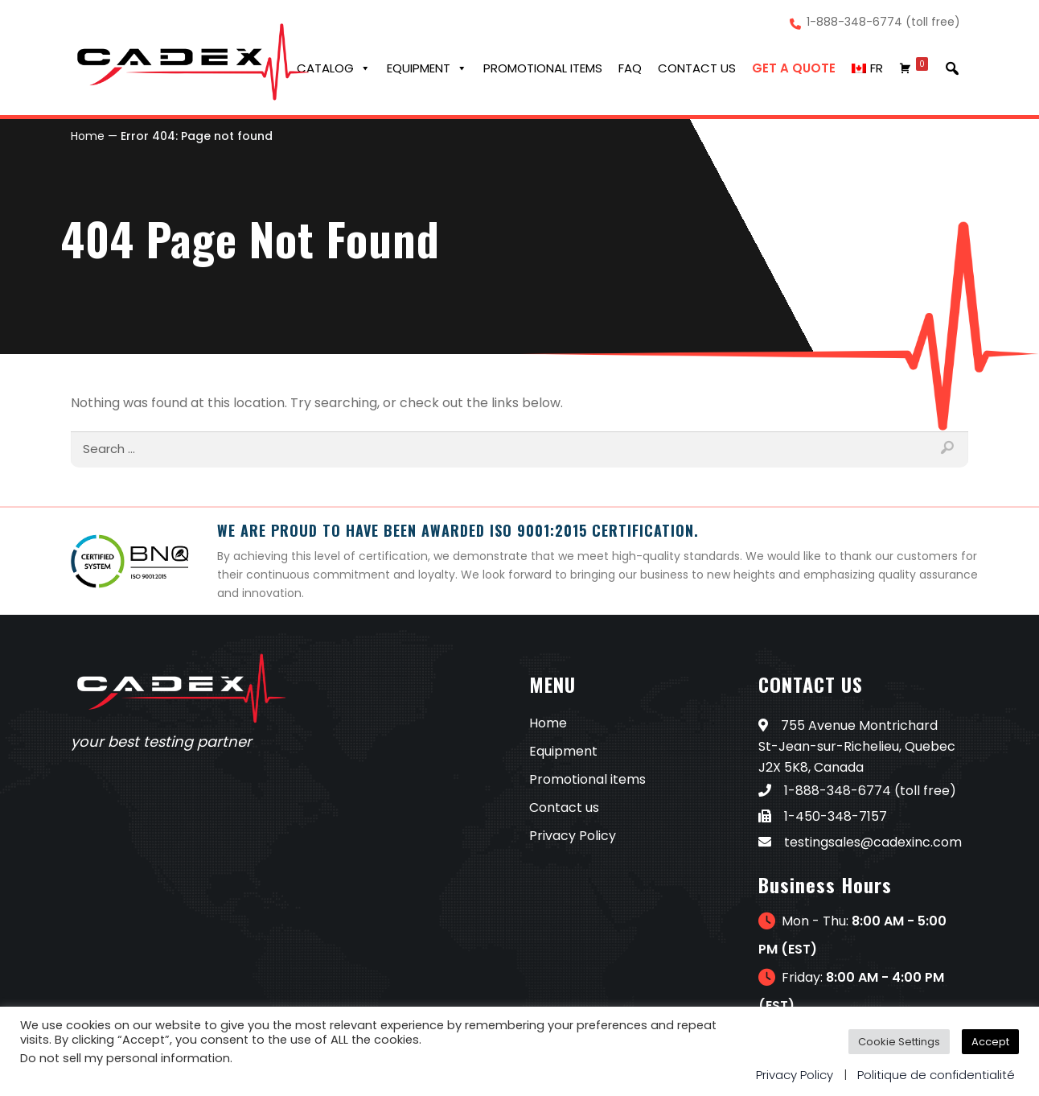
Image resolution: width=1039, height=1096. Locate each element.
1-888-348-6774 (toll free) (883, 23)
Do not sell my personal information (125, 1058)
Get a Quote (794, 68)
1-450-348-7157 (822, 816)
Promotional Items (542, 68)
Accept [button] (990, 1041)
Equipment (427, 68)
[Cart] (913, 68)
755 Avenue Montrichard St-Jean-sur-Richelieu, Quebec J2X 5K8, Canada (856, 746)
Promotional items (587, 779)
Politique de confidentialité (936, 1074)
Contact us (697, 68)
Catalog (334, 68)
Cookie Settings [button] (899, 1041)
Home (88, 136)
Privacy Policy (572, 835)
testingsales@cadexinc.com (860, 842)
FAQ (630, 68)
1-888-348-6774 (824, 790)
